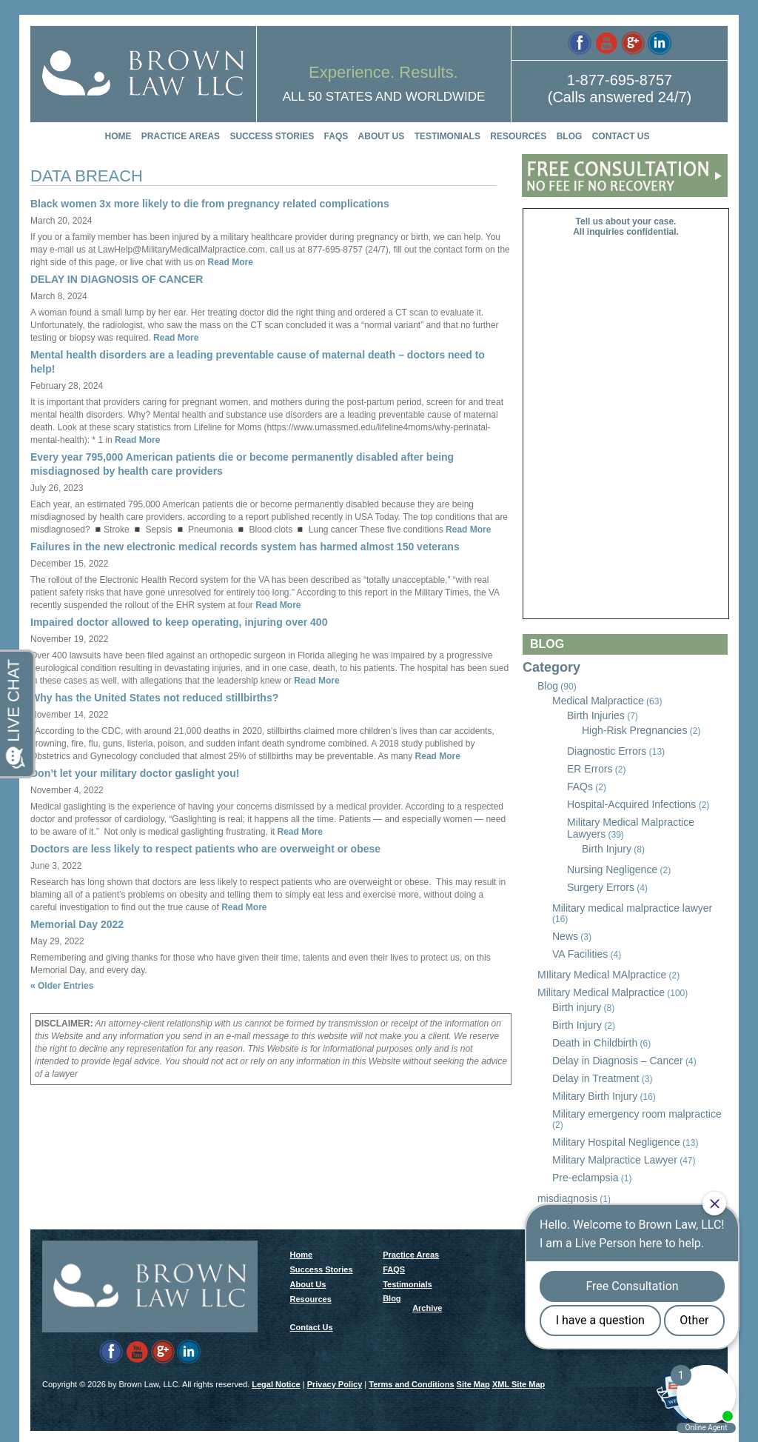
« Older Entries (61, 986)
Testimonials (447, 136)
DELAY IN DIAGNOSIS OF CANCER (116, 279)
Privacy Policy (335, 1384)
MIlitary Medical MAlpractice (601, 975)
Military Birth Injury (594, 1096)
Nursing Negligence (612, 869)
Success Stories (271, 136)
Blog (570, 136)
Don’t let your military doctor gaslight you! (134, 773)
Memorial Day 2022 (77, 924)
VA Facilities (580, 954)
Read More (229, 262)
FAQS (336, 136)
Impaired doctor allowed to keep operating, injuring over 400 (178, 622)
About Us (381, 136)
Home (118, 136)
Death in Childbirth (594, 1043)
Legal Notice (276, 1384)
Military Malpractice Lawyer (614, 1160)
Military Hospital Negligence (616, 1142)
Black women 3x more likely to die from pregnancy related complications (209, 204)
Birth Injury (606, 849)
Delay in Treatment (596, 1078)
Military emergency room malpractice (637, 1114)
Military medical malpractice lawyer (632, 908)
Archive (427, 1308)
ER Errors (589, 769)
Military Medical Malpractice (601, 992)
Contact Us (621, 136)
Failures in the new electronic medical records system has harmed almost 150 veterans (245, 547)
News (565, 936)
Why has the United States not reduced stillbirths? (154, 698)
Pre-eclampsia (585, 1178)
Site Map (473, 1384)
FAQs (580, 786)
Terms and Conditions (411, 1384)
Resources (518, 136)
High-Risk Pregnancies (634, 730)
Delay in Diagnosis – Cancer (617, 1061)
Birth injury (576, 1007)
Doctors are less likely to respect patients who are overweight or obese (205, 849)
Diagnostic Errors (606, 751)
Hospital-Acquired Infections (631, 804)
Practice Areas (180, 136)
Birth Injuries (596, 715)
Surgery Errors (600, 887)
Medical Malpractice (598, 701)
